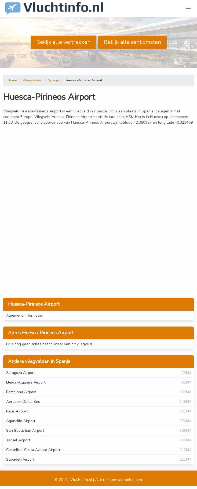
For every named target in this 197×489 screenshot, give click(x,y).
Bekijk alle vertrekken (63, 42)
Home (12, 80)
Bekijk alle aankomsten (132, 42)
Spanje (53, 80)
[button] (188, 8)
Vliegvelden (32, 80)
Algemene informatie (24, 315)
